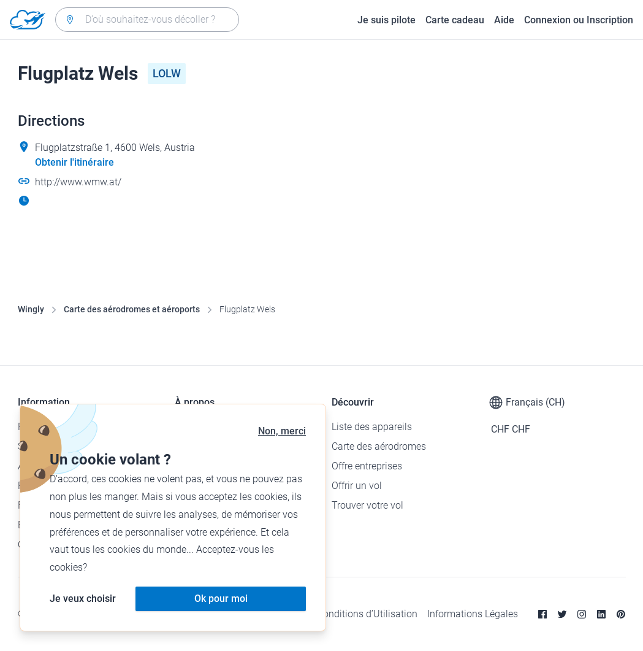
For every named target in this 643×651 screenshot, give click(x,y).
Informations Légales (472, 614)
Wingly (31, 309)
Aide (504, 20)
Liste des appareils (372, 427)
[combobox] (147, 19)
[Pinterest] (621, 614)
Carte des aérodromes (379, 446)
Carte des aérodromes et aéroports (132, 309)
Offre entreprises (367, 466)
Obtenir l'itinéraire (74, 162)
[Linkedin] (601, 614)
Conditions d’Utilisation (367, 614)
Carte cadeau (454, 20)
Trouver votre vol (367, 505)
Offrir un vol (357, 485)
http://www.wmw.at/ (78, 182)
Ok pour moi (221, 598)
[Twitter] (562, 614)
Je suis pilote (386, 20)
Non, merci (282, 431)
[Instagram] (582, 614)
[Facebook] (542, 614)
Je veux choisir (83, 598)
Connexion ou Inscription (578, 20)
